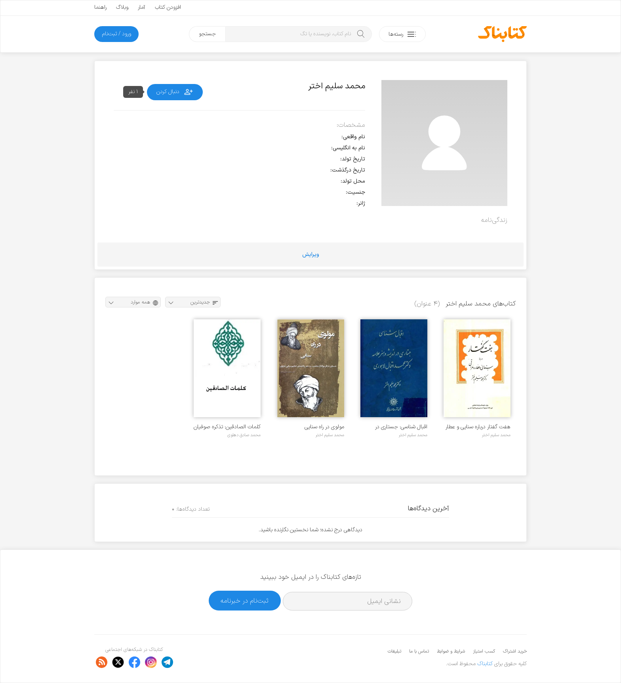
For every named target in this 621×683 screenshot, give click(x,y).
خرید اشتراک (515, 651)
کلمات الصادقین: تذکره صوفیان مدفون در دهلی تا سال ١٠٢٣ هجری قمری (227, 427)
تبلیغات (394, 651)
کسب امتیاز (484, 651)
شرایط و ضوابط (451, 651)
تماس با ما (419, 651)
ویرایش (310, 254)
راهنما (100, 7)
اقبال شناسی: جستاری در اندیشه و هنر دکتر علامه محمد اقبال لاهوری (394, 427)
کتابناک (485, 664)
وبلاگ (122, 7)
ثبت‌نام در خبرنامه (245, 601)
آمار (141, 7)
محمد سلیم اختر (496, 435)
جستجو (207, 34)
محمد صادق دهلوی (244, 435)
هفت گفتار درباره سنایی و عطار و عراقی (478, 427)
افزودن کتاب (168, 7)
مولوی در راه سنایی (324, 427)
